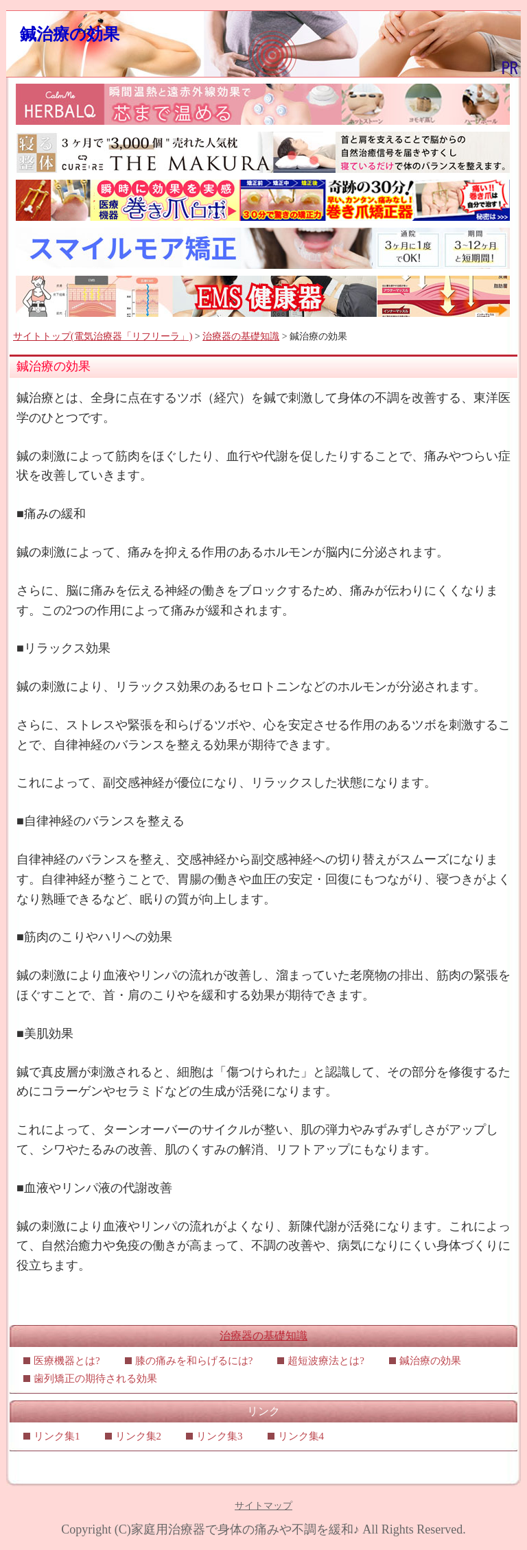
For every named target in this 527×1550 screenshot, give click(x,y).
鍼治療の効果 (69, 34)
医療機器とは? (67, 1360)
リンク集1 (57, 1436)
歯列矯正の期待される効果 (95, 1378)
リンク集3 (219, 1436)
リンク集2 (138, 1436)
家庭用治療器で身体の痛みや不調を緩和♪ (245, 1529)
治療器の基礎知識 (240, 336)
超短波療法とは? (326, 1360)
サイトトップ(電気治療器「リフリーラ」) (102, 336)
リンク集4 (301, 1436)
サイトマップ (263, 1506)
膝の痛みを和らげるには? (194, 1360)
